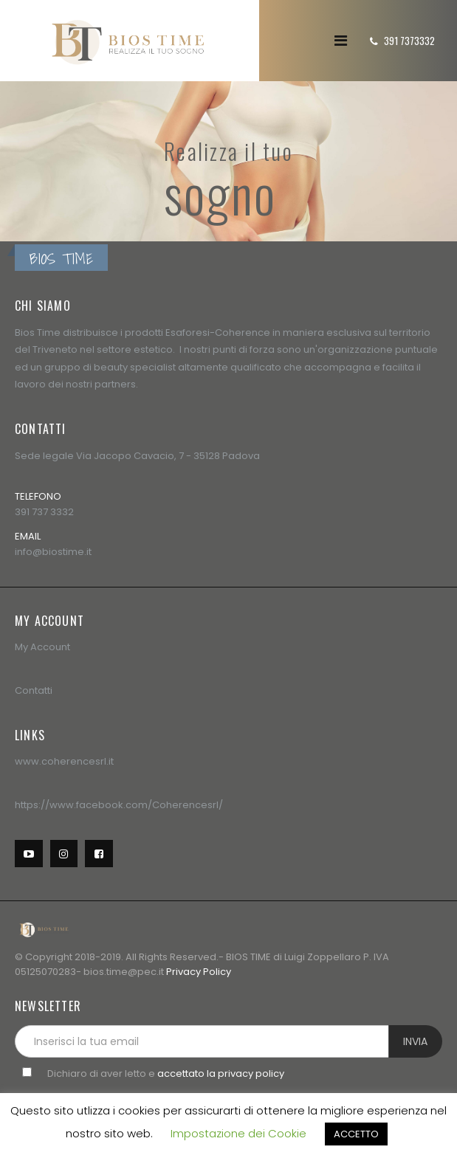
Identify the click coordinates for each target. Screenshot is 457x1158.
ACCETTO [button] (356, 1134)
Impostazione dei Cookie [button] (238, 1133)
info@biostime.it (53, 552)
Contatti (33, 690)
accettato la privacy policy (220, 1073)
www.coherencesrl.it (64, 761)
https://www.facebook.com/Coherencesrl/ (119, 805)
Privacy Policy (198, 972)
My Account (42, 647)
